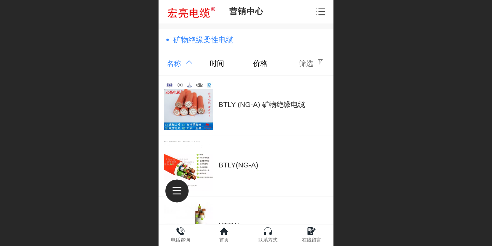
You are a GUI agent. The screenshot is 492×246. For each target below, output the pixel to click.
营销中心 (246, 11)
